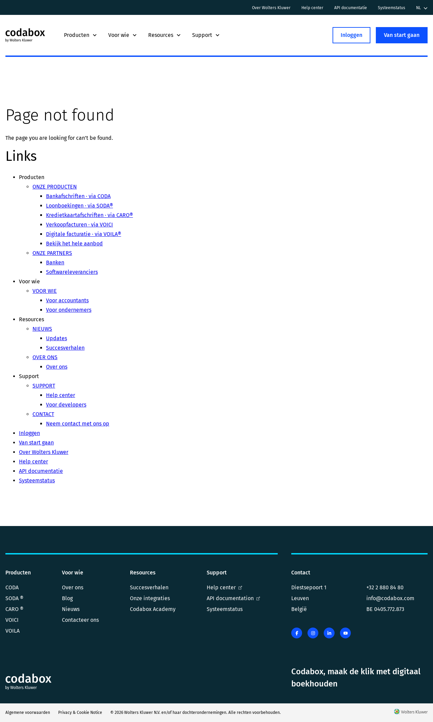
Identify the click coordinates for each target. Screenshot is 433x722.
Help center (312, 7)
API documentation (233, 598)
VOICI (12, 620)
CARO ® (14, 609)
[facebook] (296, 633)
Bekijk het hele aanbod (74, 243)
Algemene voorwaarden (27, 712)
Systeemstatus (391, 7)
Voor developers (66, 404)
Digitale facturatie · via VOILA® (83, 234)
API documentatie (350, 7)
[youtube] (345, 633)
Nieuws (70, 609)
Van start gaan (401, 35)
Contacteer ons (80, 620)
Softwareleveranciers (72, 272)
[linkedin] (329, 633)
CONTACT (43, 414)
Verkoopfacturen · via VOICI (79, 224)
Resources (164, 35)
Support (206, 35)
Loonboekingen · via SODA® (79, 205)
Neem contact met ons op (77, 423)
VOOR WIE (44, 291)
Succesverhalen (65, 348)
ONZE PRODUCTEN (54, 186)
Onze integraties (150, 598)
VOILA (12, 631)
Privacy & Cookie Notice (80, 712)
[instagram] (312, 633)
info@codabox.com (390, 598)
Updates (56, 338)
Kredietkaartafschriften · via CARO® (89, 215)
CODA (12, 587)
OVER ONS (45, 357)
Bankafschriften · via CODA (78, 196)
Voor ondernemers (68, 310)
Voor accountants (67, 300)
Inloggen (351, 35)
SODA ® (14, 598)
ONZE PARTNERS (52, 253)
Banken (55, 262)
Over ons (56, 367)
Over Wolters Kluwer (271, 7)
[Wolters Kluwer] (411, 713)
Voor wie (122, 35)
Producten (80, 35)
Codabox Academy (153, 609)
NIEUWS (42, 329)
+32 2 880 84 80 (385, 587)
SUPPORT (43, 385)
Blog (67, 598)
